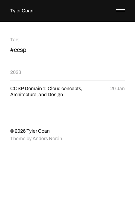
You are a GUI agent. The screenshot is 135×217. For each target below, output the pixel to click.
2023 (15, 72)
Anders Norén (47, 138)
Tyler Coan (21, 10)
